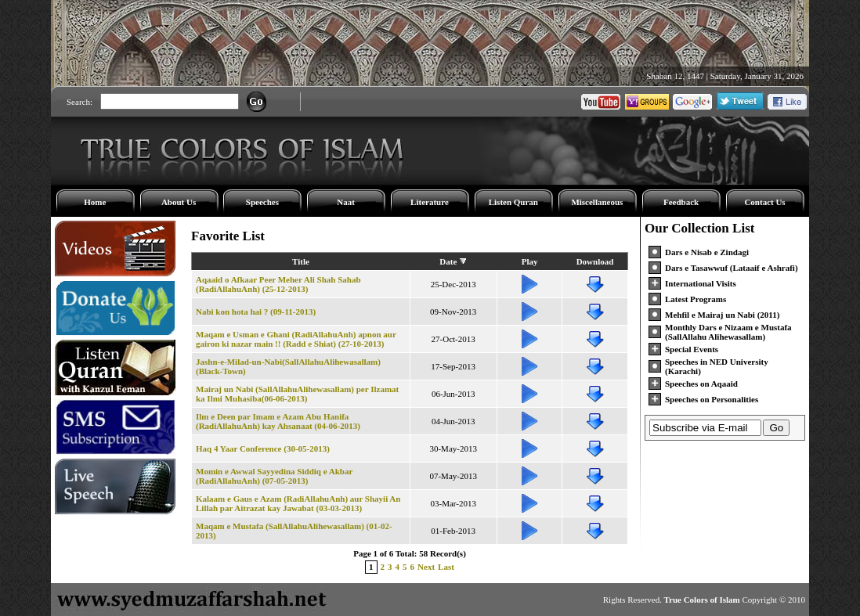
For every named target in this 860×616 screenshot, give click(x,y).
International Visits (700, 283)
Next (426, 566)
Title (300, 261)
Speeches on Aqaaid (701, 383)
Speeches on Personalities (711, 399)
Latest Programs (695, 299)
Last (446, 566)
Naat (346, 202)
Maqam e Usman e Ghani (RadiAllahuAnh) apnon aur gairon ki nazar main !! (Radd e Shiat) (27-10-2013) (296, 339)
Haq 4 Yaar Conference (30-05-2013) (263, 448)
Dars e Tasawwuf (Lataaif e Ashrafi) (731, 267)
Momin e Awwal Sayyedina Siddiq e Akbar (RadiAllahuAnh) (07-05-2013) (274, 476)
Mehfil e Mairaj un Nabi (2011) (722, 314)
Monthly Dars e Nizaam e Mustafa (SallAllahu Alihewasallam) (728, 331)
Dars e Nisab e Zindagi (707, 252)
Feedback (681, 202)
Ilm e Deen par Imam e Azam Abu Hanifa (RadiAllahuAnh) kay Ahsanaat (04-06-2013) (278, 421)
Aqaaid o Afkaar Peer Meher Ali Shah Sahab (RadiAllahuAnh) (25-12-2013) (278, 284)
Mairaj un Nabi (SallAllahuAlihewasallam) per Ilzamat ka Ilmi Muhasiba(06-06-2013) (297, 393)
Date (448, 261)
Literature (429, 202)
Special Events (691, 349)
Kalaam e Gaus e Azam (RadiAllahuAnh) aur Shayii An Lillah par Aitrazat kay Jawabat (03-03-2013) (298, 503)
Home (95, 202)
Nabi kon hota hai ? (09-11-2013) (256, 311)
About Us (178, 202)
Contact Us (764, 202)
